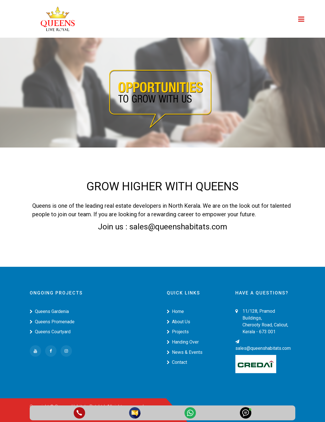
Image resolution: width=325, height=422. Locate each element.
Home (175, 311)
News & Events (184, 352)
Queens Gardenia (49, 311)
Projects (178, 331)
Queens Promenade (52, 321)
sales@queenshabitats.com (263, 345)
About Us (178, 321)
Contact (177, 362)
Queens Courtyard (50, 331)
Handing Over (183, 342)
